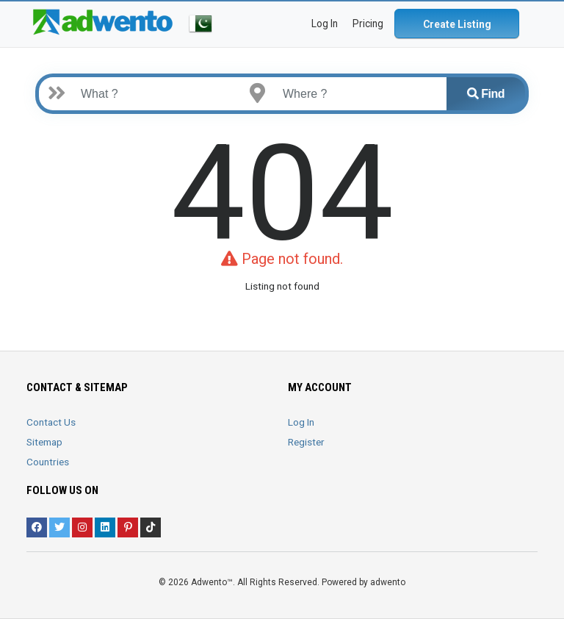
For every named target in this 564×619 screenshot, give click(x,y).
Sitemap (44, 442)
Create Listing (457, 24)
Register (306, 442)
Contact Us (51, 422)
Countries (47, 462)
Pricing (367, 23)
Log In (301, 422)
